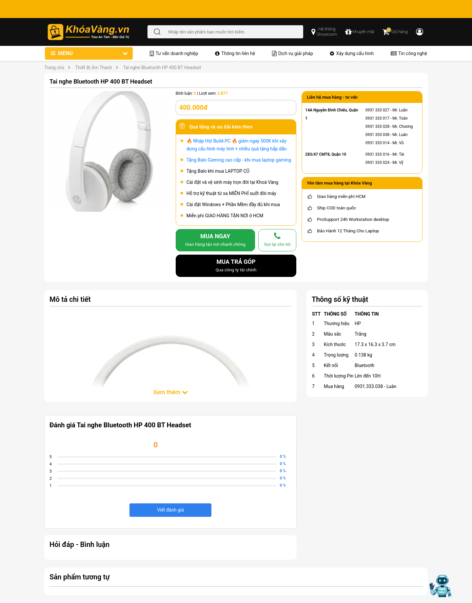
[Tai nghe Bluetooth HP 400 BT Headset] (109, 151)
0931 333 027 (377, 110)
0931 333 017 (377, 118)
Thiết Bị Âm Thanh (93, 67)
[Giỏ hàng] (395, 31)
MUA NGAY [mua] (215, 240)
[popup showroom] (324, 32)
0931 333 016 (377, 154)
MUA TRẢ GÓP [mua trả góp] (236, 266)
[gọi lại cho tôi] (277, 240)
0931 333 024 (377, 162)
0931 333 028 (377, 126)
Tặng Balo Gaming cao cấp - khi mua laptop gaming (239, 160)
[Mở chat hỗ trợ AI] (440, 585)
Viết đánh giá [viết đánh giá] (170, 510)
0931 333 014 (377, 143)
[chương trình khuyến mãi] (359, 31)
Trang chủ (54, 67)
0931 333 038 (377, 134)
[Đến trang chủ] (97, 32)
